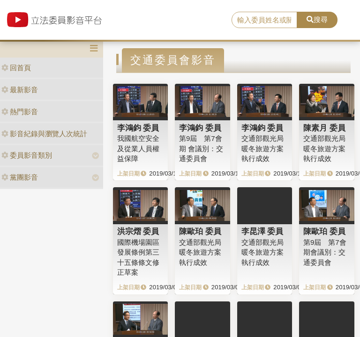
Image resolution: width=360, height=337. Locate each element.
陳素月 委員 (324, 128)
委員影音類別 (26, 155)
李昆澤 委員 (262, 231)
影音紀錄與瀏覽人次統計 (44, 134)
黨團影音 (19, 177)
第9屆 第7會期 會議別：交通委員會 (201, 148)
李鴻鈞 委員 (138, 128)
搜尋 (317, 19)
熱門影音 (19, 112)
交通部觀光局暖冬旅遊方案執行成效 (262, 148)
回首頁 (16, 68)
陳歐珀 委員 (200, 231)
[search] (264, 20)
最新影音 (19, 90)
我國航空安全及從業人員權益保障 (138, 148)
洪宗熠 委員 (138, 231)
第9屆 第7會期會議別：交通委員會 (324, 252)
